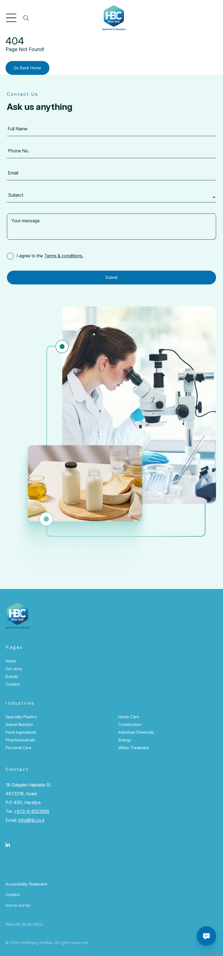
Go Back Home (27, 67)
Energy (124, 740)
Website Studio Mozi (24, 924)
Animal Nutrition (19, 724)
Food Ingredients (21, 732)
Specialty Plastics (21, 716)
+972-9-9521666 (31, 811)
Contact (13, 684)
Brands (12, 676)
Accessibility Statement (26, 884)
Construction (129, 724)
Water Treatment (133, 747)
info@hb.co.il (31, 820)
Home (11, 661)
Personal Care (18, 747)
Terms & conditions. (63, 255)
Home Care (128, 716)
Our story (14, 668)
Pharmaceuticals (20, 740)
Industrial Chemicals (136, 732)
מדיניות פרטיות (18, 905)
